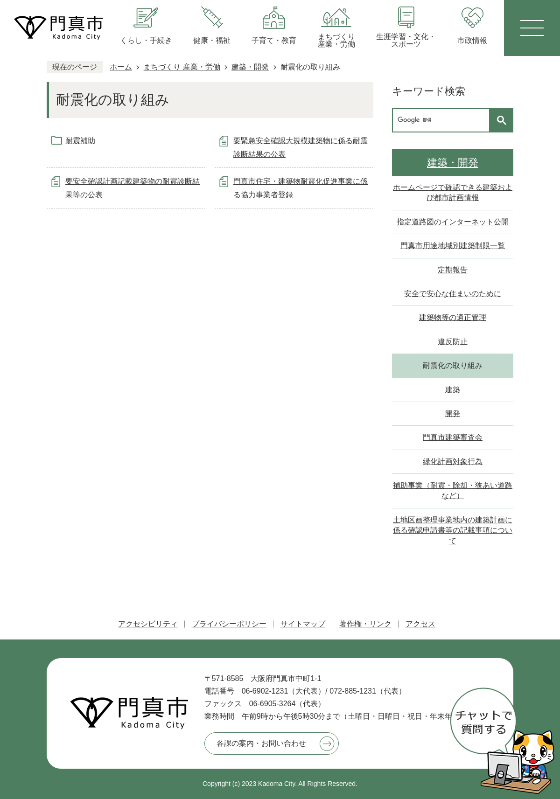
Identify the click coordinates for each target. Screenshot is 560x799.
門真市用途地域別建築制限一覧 (452, 246)
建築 (452, 390)
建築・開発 (250, 67)
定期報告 (453, 270)
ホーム (121, 67)
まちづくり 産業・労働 (181, 67)
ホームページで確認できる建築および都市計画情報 (452, 192)
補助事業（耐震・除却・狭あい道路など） (452, 490)
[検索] (443, 120)
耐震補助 (80, 141)
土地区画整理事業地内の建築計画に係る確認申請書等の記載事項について (452, 530)
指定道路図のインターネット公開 (453, 222)
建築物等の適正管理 (452, 317)
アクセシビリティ (148, 624)
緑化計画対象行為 (453, 462)
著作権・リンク (365, 624)
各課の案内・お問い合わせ (261, 743)
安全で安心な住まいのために (452, 294)
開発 (452, 413)
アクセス (420, 624)
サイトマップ (302, 624)
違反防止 (453, 342)
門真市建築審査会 (453, 437)
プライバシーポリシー (229, 624)
